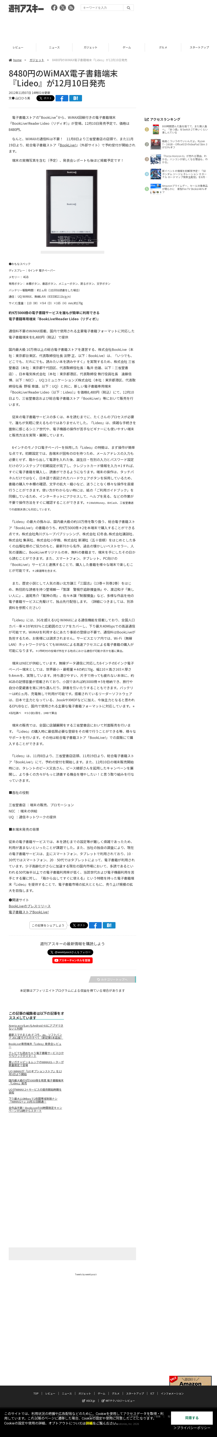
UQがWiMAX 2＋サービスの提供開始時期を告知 (35, 1091)
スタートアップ (135, 1393)
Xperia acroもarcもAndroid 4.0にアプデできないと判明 (36, 1027)
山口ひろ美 (22, 98)
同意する (192, 1418)
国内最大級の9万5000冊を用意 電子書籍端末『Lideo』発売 (36, 1082)
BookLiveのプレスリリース (30, 905)
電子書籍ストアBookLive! (29, 911)
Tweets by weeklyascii (86, 1274)
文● (12, 98)
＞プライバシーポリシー (192, 1428)
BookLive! (68, 144)
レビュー (54, 47)
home (15, 60)
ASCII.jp (88, 1400)
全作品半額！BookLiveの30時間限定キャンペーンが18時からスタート (35, 1109)
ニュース (90, 47)
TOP (18, 47)
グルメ (116, 1393)
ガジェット (127, 47)
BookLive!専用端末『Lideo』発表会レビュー (35, 1045)
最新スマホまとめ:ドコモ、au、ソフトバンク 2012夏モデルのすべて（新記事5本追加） (36, 1036)
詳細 (89, 1423)
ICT (152, 1393)
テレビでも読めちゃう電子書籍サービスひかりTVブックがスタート (36, 1054)
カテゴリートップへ (112, 979)
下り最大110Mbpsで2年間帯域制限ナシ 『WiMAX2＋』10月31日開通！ (33, 1100)
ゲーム (163, 47)
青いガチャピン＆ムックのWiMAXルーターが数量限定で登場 (36, 1064)
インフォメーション (172, 1393)
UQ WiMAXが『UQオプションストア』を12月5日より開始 (35, 1073)
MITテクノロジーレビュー (118, 1400)
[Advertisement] (108, 26)
